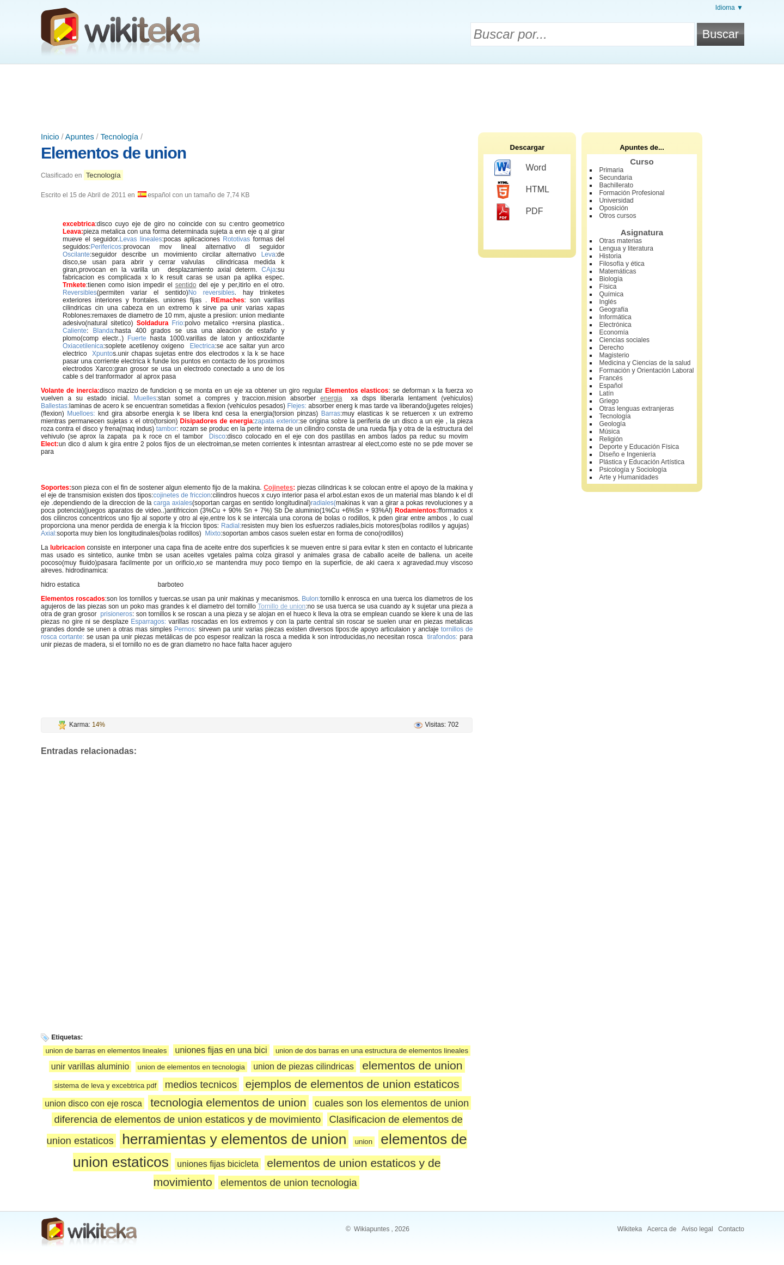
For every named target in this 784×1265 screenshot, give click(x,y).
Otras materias (620, 241)
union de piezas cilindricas (303, 1066)
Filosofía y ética (621, 263)
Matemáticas (617, 271)
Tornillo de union (281, 606)
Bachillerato (616, 185)
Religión (610, 439)
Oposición (613, 208)
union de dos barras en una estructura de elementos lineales (371, 1051)
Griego (608, 401)
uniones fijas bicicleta (218, 1164)
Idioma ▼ (729, 7)
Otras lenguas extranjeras (636, 408)
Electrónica (615, 325)
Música (609, 431)
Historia (610, 256)
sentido (186, 285)
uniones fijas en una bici (221, 1050)
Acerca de (661, 1229)
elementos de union (412, 1065)
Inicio (50, 136)
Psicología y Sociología (632, 469)
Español (610, 386)
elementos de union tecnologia (288, 1182)
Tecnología (119, 136)
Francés (610, 378)
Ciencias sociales (624, 340)
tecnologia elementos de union (228, 1102)
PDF (518, 212)
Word (520, 168)
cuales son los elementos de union (392, 1103)
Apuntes (79, 136)
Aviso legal (697, 1229)
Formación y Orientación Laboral (646, 370)
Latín (606, 393)
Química (611, 294)
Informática (615, 317)
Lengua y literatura (626, 248)
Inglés (607, 302)
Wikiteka (629, 1229)
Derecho (611, 347)
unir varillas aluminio (90, 1066)
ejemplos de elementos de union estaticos (353, 1084)
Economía (613, 332)
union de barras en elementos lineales (106, 1051)
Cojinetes (278, 487)
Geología (612, 424)
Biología (610, 279)
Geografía (613, 309)
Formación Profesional (631, 193)
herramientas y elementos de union (234, 1139)
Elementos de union (113, 153)
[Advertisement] (392, 94)
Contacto (731, 1229)
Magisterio (614, 355)
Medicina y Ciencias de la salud (644, 363)
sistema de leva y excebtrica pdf (105, 1085)
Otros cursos (617, 216)
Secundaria (615, 177)
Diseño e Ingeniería (627, 454)
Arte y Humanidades (628, 477)
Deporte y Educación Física (639, 447)
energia (331, 398)
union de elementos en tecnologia (191, 1067)
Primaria (611, 170)
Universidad (616, 200)
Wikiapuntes (371, 1229)
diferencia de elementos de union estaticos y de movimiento (187, 1119)
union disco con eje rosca (93, 1103)
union (363, 1142)
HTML (521, 190)
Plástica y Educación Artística (641, 462)
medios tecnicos (201, 1084)
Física (607, 286)
